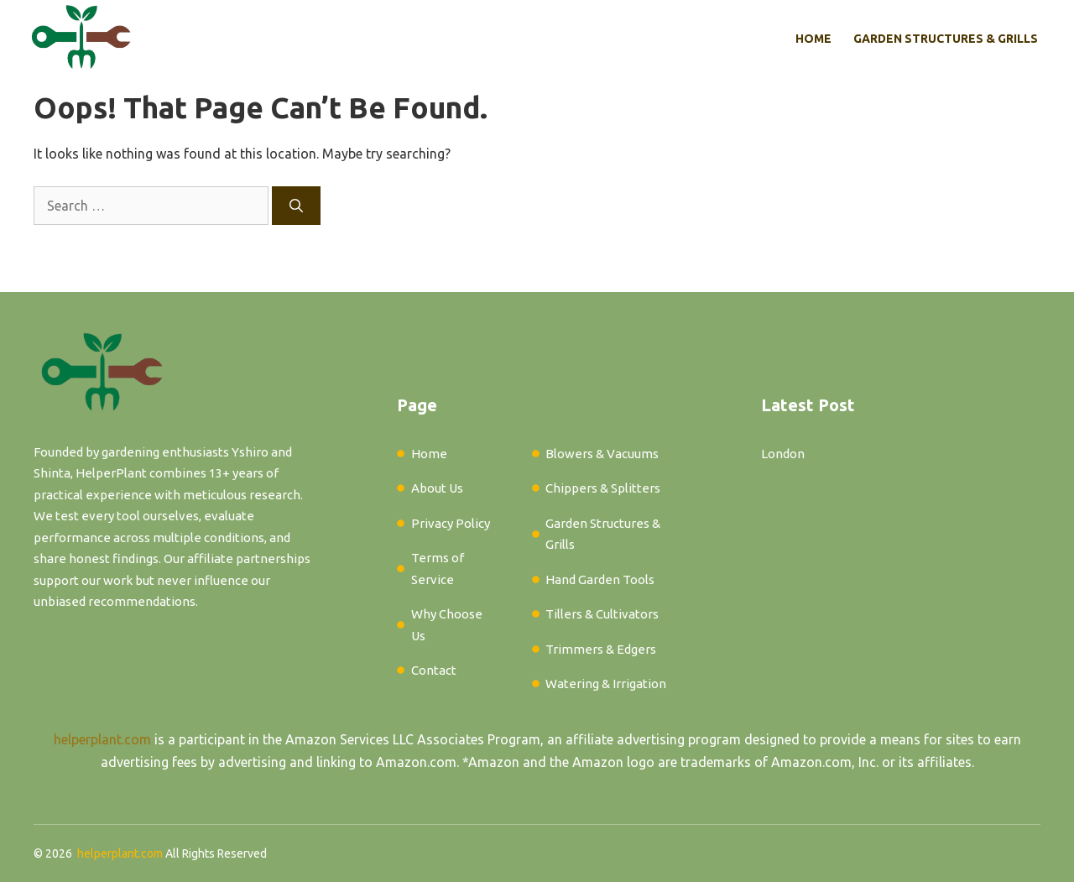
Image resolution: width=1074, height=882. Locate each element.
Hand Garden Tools (599, 579)
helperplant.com (102, 739)
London (783, 453)
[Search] (296, 205)
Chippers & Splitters (602, 488)
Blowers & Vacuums (602, 453)
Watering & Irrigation (605, 683)
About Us (437, 488)
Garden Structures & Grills (945, 38)
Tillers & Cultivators (602, 614)
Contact (433, 670)
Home (813, 38)
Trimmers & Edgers (600, 649)
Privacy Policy (450, 523)
